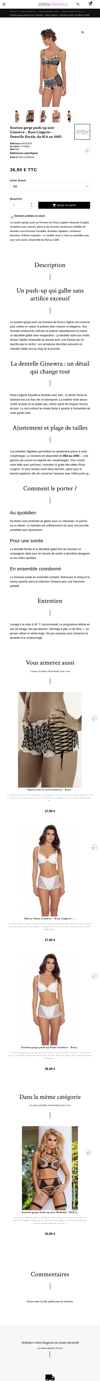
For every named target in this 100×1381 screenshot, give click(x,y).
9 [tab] (52, 1255)
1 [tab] (14, 1255)
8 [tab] (47, 1255)
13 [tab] (71, 1255)
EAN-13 (14, 157)
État (12, 149)
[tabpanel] (50, 1181)
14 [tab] (76, 1255)
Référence (15, 143)
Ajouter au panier (64, 205)
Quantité (16, 199)
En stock (15, 146)
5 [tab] (33, 1255)
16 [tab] (85, 1255)
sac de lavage (18, 629)
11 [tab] (61, 1255)
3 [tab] (24, 1255)
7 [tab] (43, 1255)
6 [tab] (38, 1255)
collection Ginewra (49, 581)
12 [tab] (66, 1255)
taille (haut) (18, 180)
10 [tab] (57, 1255)
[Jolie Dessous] (52, 4)
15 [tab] (80, 1255)
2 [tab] (19, 1255)
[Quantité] (21, 204)
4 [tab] (28, 1255)
